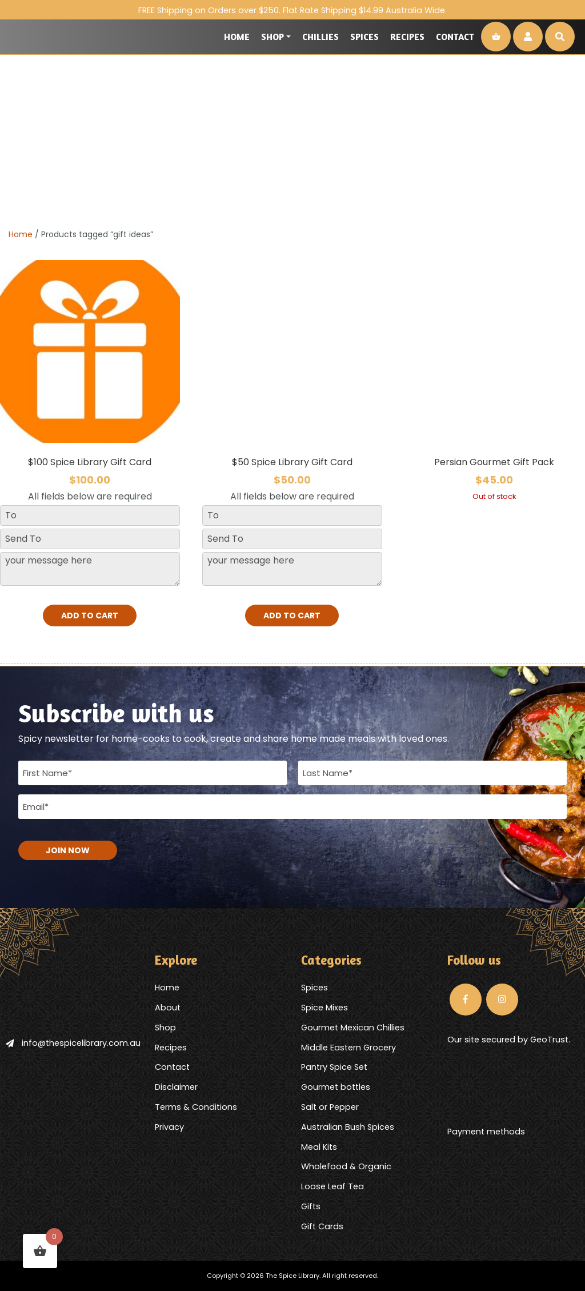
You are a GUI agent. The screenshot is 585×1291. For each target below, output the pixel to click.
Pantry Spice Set (334, 1067)
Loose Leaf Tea (332, 1186)
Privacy (169, 1127)
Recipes (407, 36)
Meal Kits (319, 1147)
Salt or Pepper (330, 1107)
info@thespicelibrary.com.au (73, 1043)
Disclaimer (176, 1087)
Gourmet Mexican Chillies (352, 1027)
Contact (455, 36)
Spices (364, 36)
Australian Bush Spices (347, 1127)
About (168, 1007)
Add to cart (89, 615)
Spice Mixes (324, 1007)
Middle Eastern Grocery (348, 1047)
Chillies (320, 36)
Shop (272, 36)
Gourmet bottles (335, 1087)
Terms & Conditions (196, 1107)
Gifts (310, 1206)
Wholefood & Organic (346, 1166)
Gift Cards (322, 1226)
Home (237, 36)
